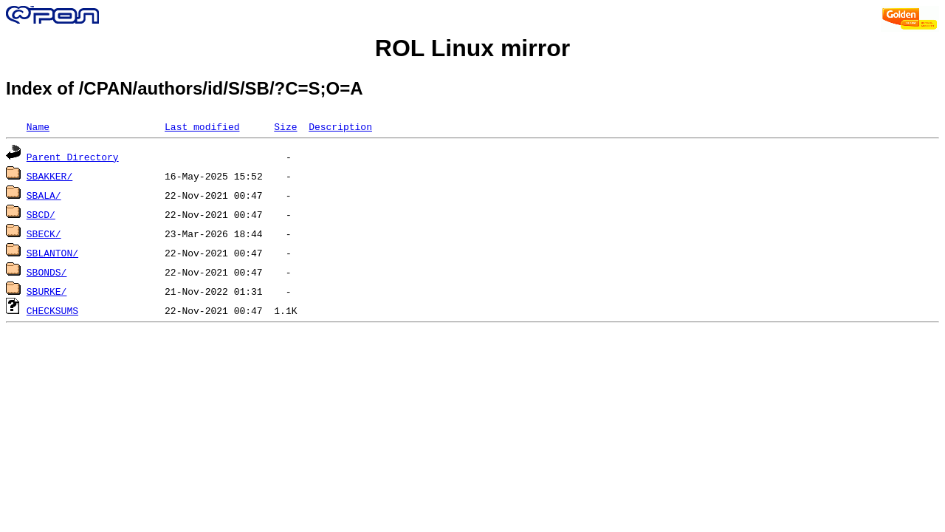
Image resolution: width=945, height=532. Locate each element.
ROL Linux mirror (472, 48)
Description (340, 126)
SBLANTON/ (52, 252)
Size (285, 126)
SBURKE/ (47, 291)
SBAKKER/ (49, 176)
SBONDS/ (47, 272)
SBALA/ (44, 195)
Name (38, 126)
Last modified (202, 126)
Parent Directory (73, 156)
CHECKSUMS (52, 310)
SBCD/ (41, 214)
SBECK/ (44, 233)
